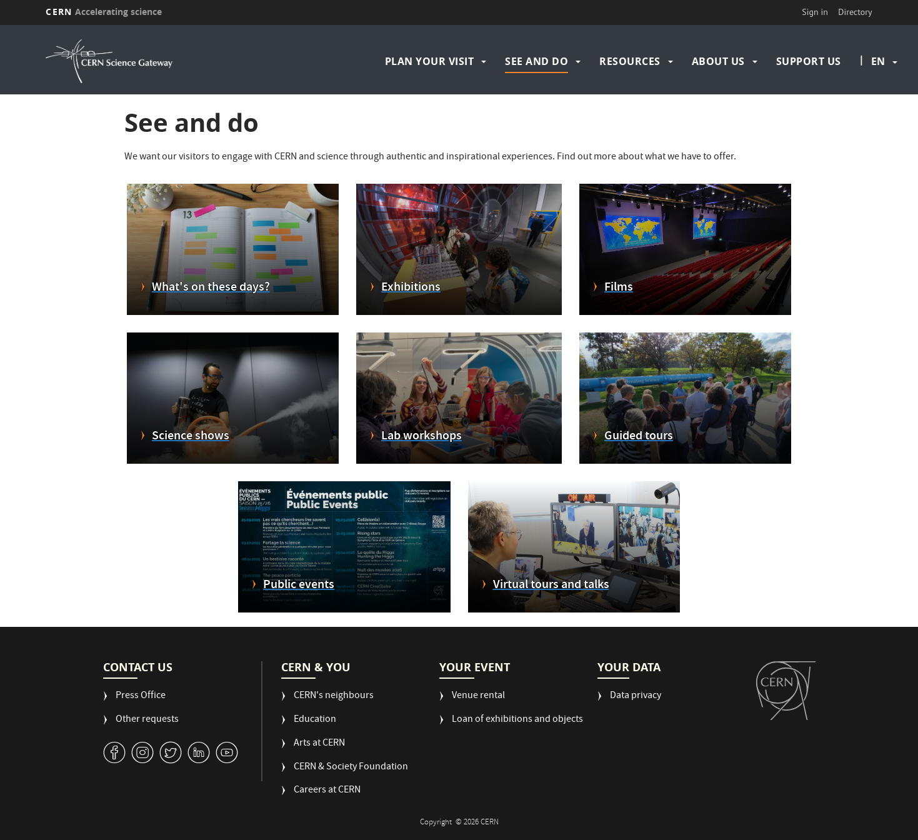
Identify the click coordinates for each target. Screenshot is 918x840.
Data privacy (635, 696)
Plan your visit (429, 61)
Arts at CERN (319, 744)
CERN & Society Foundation (351, 768)
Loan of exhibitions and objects (517, 720)
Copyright (437, 823)
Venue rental (478, 696)
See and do (536, 61)
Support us (808, 61)
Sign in (815, 12)
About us (718, 61)
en (878, 61)
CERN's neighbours (334, 696)
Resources (630, 61)
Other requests (147, 720)
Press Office (141, 696)
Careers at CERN (327, 791)
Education (315, 720)
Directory (855, 12)
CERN (104, 12)
